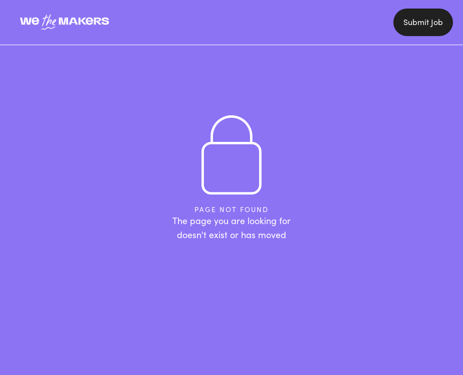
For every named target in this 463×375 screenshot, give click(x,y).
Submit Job (423, 22)
